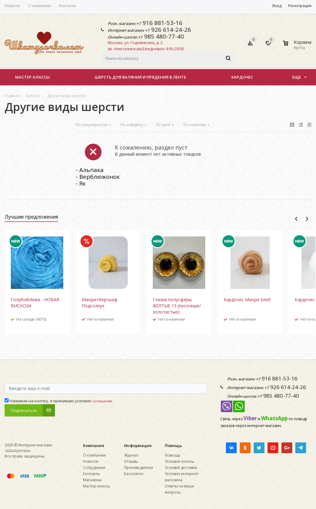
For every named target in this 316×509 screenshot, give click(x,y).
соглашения (102, 401)
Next (306, 218)
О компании (94, 455)
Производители (138, 467)
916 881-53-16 (161, 23)
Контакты (91, 473)
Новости (90, 461)
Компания (93, 445)
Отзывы (131, 461)
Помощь (173, 445)
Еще (299, 77)
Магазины (92, 479)
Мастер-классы (32, 77)
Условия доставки (181, 467)
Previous (296, 218)
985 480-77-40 (163, 36)
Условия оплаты (179, 461)
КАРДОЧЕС (242, 77)
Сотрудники (94, 467)
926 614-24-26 (170, 30)
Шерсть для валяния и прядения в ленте (140, 77)
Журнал (131, 455)
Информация (138, 445)
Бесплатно (133, 473)
